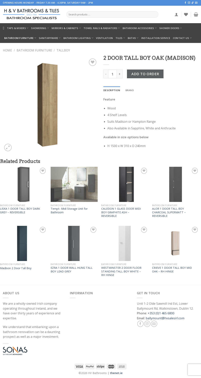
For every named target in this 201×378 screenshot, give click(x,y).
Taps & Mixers (18, 28)
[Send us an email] (196, 3)
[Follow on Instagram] (189, 3)
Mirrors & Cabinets (66, 28)
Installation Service (155, 38)
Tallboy (63, 50)
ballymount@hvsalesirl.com (165, 318)
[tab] (111, 90)
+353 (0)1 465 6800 (161, 313)
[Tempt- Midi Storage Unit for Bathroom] (74, 184)
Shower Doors (170, 28)
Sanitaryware (50, 38)
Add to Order (145, 73)
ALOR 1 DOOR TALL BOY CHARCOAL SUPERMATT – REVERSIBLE (169, 212)
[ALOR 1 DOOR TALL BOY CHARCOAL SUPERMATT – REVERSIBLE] (175, 184)
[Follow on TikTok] (192, 3)
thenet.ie (116, 373)
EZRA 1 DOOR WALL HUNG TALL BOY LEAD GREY (72, 269)
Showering (40, 28)
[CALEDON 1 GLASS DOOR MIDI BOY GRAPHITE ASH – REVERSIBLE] (124, 184)
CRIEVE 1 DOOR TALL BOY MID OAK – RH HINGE (172, 269)
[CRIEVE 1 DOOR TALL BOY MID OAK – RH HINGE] (175, 243)
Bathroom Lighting (78, 38)
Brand (129, 90)
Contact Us (182, 38)
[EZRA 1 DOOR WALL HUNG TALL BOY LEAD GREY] (74, 243)
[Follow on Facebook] (185, 3)
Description (111, 90)
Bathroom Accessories (140, 28)
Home (7, 50)
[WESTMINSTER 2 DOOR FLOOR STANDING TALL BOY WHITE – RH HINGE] (124, 243)
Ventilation (104, 38)
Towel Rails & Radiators (102, 28)
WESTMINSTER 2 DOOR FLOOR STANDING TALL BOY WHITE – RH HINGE (121, 271)
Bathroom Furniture (20, 38)
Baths (133, 38)
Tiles (120, 38)
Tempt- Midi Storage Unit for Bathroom (69, 210)
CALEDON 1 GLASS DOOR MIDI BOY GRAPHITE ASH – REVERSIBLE (121, 212)
